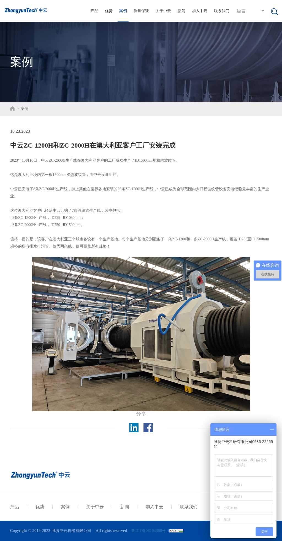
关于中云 (163, 11)
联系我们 (221, 11)
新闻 (181, 11)
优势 (109, 11)
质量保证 (141, 11)
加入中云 (199, 11)
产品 (94, 11)
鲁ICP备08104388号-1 (150, 531)
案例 (123, 11)
